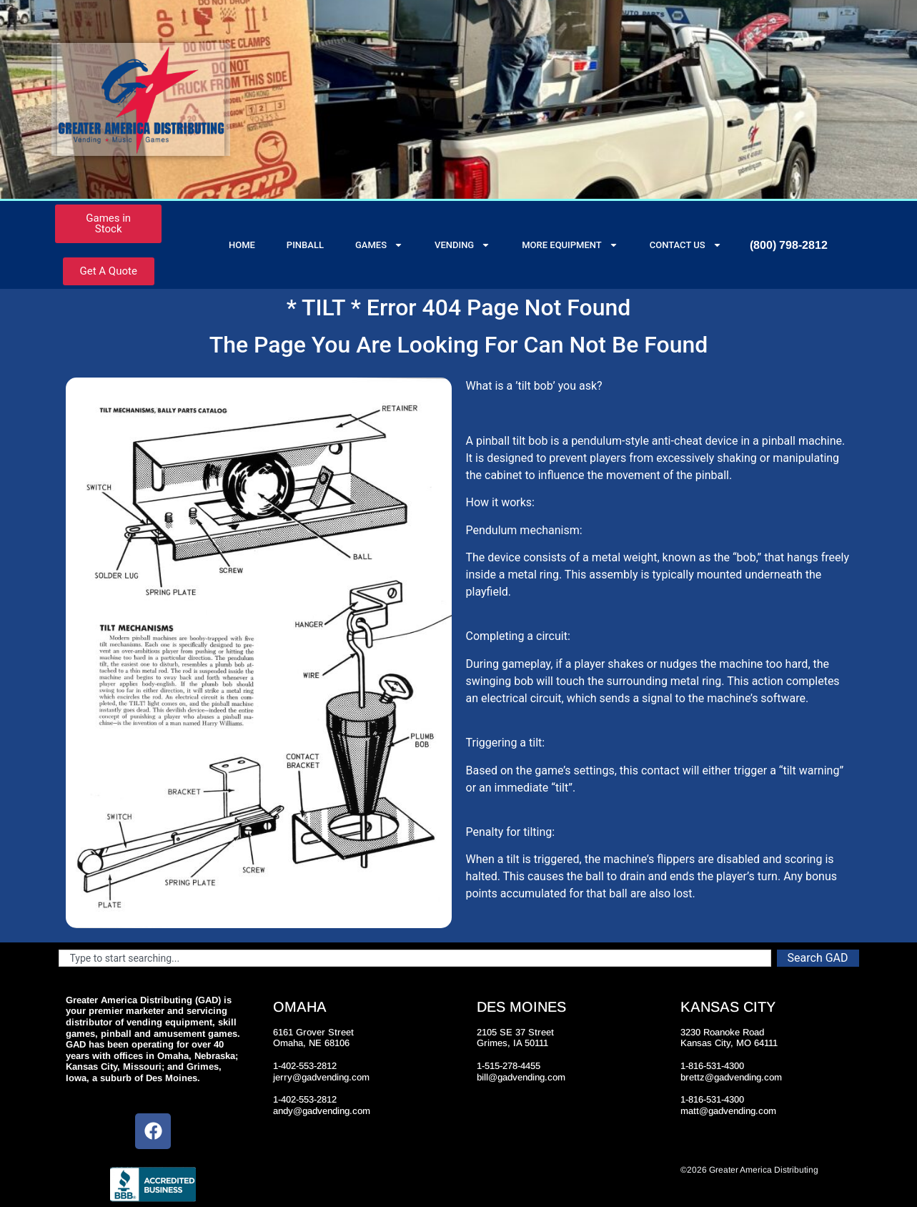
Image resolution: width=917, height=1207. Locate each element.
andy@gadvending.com (321, 1110)
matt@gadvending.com (728, 1110)
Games (379, 245)
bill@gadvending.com (521, 1077)
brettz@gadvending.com (731, 1077)
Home (242, 245)
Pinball (305, 245)
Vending (462, 245)
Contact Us (686, 245)
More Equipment (570, 245)
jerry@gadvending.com (321, 1077)
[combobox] (415, 958)
